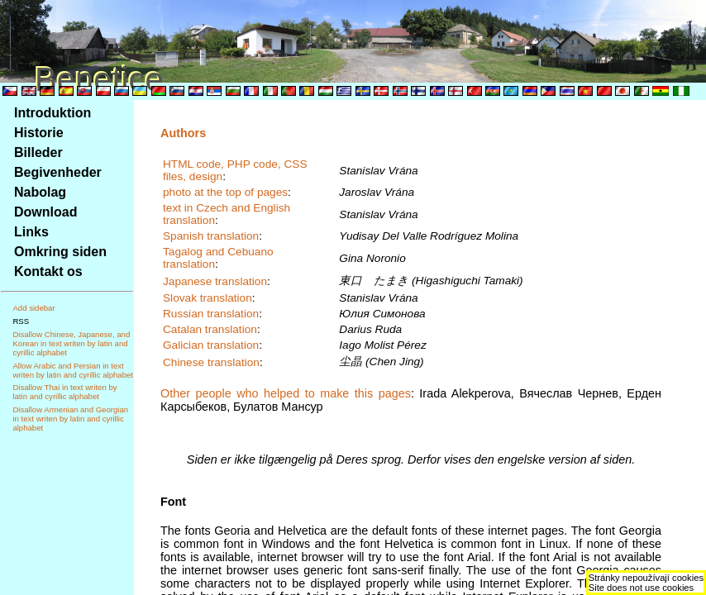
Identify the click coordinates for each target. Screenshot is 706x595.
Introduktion (52, 113)
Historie (39, 133)
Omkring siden (60, 252)
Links (31, 232)
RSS (20, 321)
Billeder (38, 152)
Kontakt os (48, 271)
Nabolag (40, 192)
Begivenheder (58, 172)
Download (45, 212)
